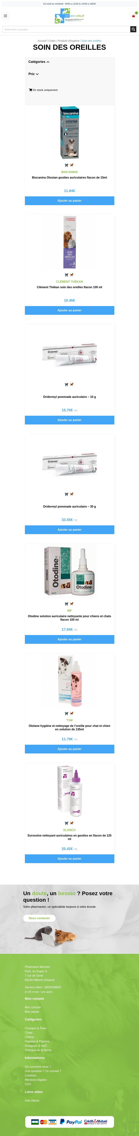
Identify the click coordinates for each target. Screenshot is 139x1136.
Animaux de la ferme (38, 1041)
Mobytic (92, 1133)
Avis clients (32, 1091)
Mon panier (32, 1002)
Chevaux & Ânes (36, 1019)
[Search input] (67, 29)
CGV (28, 1075)
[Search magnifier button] (133, 29)
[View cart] (133, 15)
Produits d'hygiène (69, 40)
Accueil (42, 40)
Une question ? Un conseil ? (43, 1062)
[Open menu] (5, 15)
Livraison (31, 1066)
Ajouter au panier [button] (70, 200)
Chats (52, 40)
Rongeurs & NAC (36, 1036)
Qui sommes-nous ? (38, 1057)
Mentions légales (36, 1070)
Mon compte (33, 998)
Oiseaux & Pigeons (37, 1032)
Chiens (29, 1028)
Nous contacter (39, 909)
